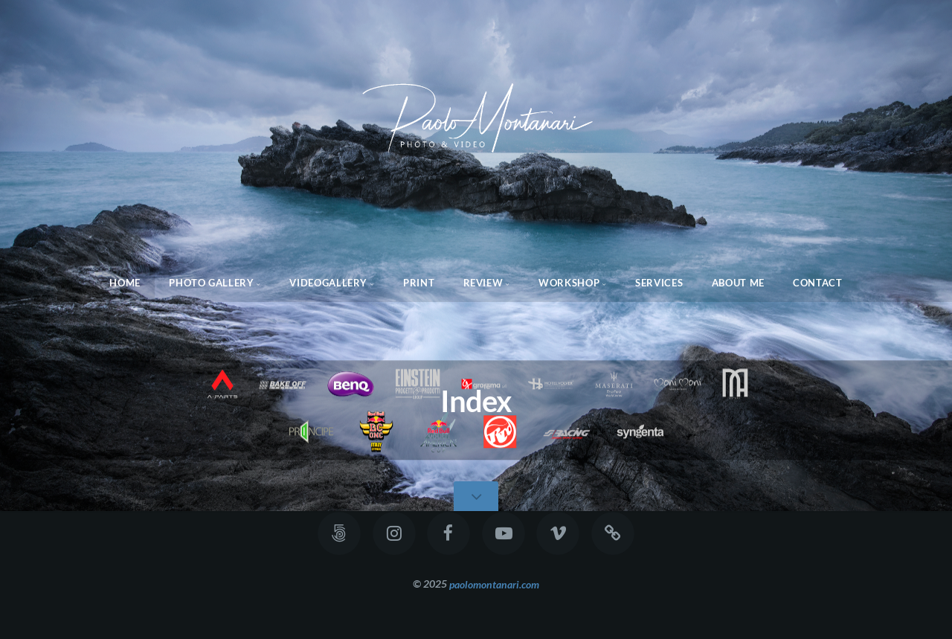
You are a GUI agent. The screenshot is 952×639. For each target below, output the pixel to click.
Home (125, 283)
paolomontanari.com (494, 583)
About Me (738, 283)
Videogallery (328, 283)
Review (483, 283)
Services (659, 283)
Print (418, 283)
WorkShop (568, 283)
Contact (817, 283)
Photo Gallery (211, 283)
